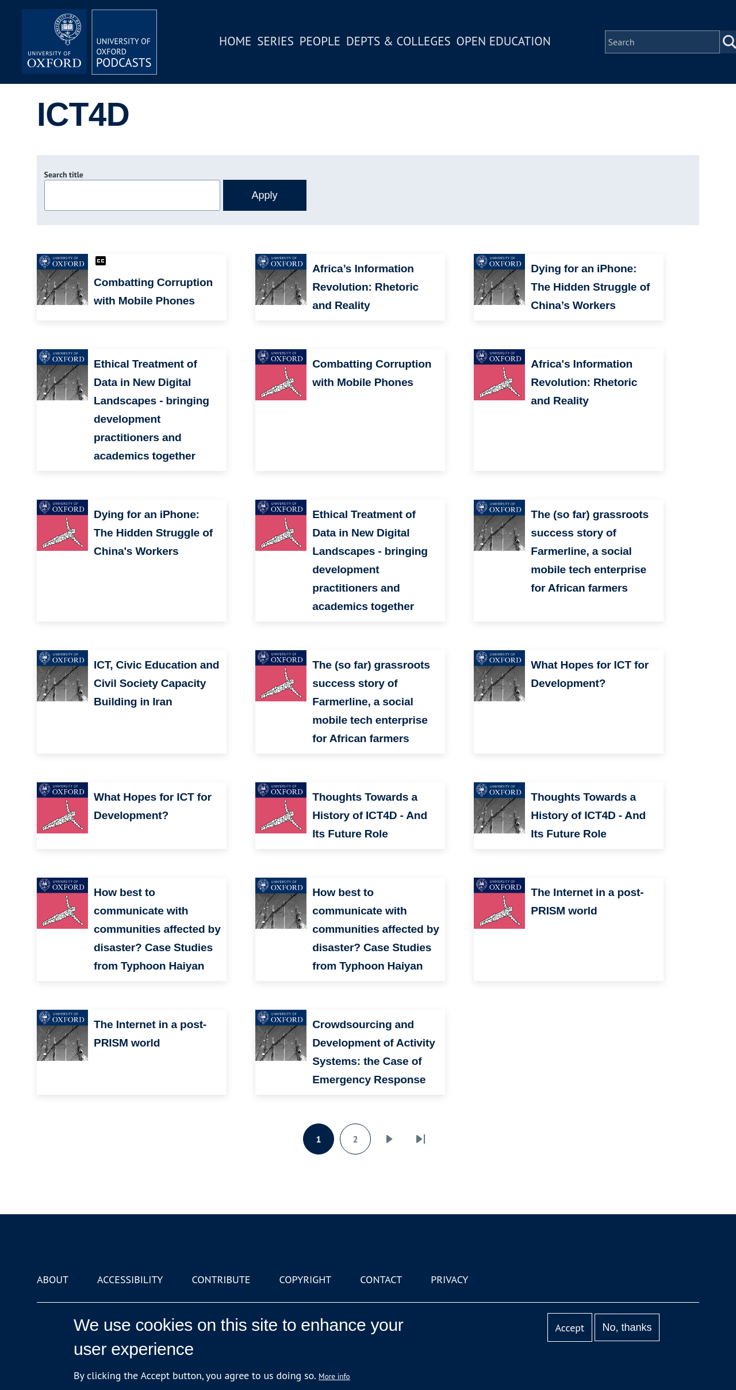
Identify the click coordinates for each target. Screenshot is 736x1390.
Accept (569, 1327)
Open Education (505, 42)
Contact (381, 1279)
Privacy (449, 1279)
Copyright (305, 1279)
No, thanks (626, 1327)
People (321, 42)
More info (334, 1376)
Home (237, 42)
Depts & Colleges (400, 42)
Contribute (220, 1279)
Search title (63, 174)
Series (277, 42)
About (52, 1279)
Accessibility (130, 1279)
